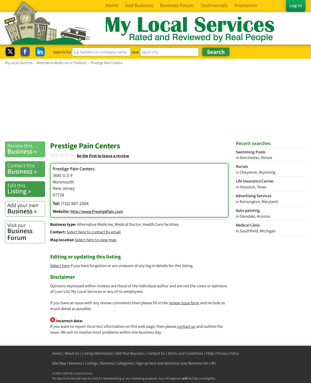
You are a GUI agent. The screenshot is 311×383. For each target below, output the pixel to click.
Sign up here (146, 363)
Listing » (26, 188)
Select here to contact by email (94, 232)
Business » (26, 149)
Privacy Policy (228, 353)
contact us (186, 326)
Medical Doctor (128, 224)
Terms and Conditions (185, 353)
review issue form (184, 303)
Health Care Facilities (161, 224)
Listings (91, 363)
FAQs (210, 353)
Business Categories (117, 363)
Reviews (76, 363)
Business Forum (26, 231)
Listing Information (97, 353)
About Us (72, 353)
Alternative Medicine (95, 224)
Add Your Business (130, 353)
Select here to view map (95, 240)
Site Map (59, 363)
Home (57, 353)
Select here (60, 265)
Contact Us (156, 353)
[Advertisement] (155, 103)
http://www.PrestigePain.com (96, 211)
